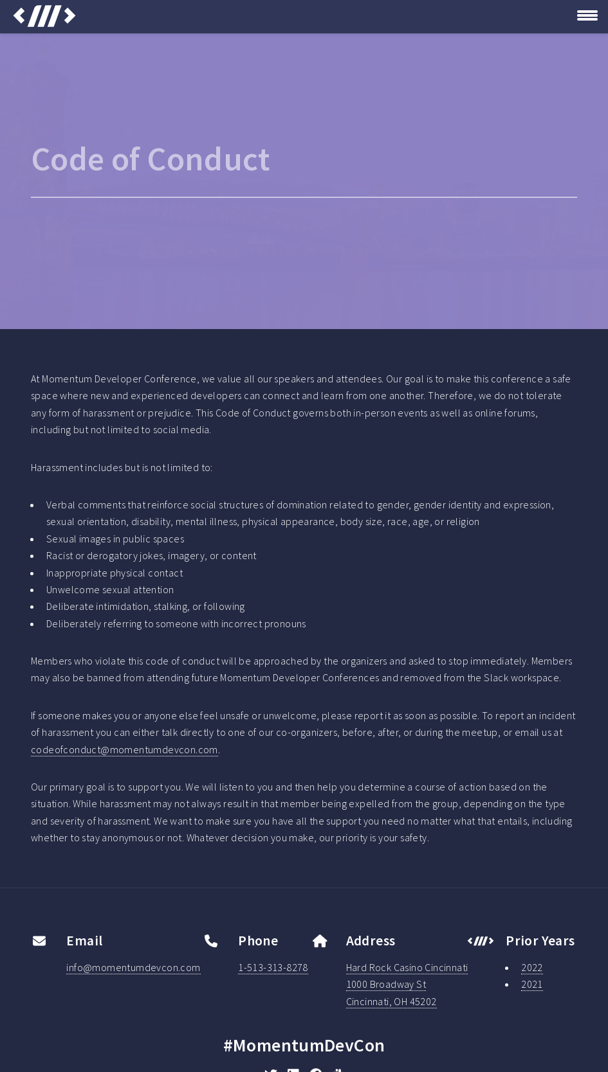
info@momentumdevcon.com (133, 967)
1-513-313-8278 (273, 967)
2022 (532, 967)
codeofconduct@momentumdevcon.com (124, 749)
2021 (532, 984)
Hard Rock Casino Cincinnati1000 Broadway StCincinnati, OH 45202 (407, 984)
